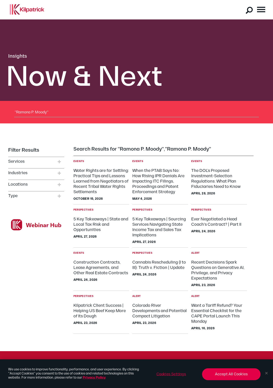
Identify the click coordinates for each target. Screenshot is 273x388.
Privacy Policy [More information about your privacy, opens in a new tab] (94, 379)
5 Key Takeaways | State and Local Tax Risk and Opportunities (100, 224)
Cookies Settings (171, 376)
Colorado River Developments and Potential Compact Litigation (159, 311)
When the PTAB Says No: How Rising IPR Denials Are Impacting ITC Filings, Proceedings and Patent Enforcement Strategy (158, 181)
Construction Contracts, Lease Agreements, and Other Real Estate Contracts (100, 267)
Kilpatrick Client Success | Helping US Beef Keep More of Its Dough (99, 311)
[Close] (266, 375)
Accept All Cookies (231, 376)
